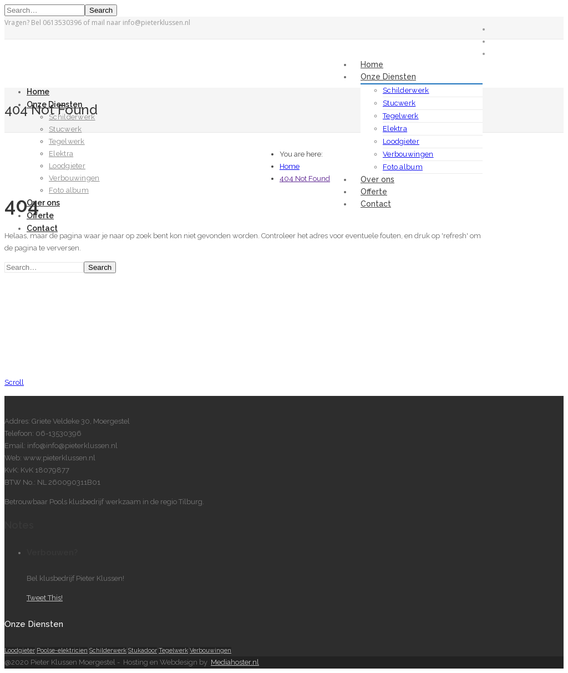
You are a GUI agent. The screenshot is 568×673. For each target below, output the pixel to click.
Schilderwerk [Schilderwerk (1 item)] (107, 650)
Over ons (377, 179)
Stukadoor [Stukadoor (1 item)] (142, 650)
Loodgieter (401, 141)
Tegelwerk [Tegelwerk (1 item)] (173, 650)
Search (101, 10)
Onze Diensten (388, 76)
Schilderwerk (406, 90)
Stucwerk (399, 103)
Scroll (14, 382)
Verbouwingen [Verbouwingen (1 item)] (210, 650)
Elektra (395, 128)
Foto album (403, 167)
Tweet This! (45, 598)
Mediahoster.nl (235, 662)
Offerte (374, 191)
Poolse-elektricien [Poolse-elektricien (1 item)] (62, 650)
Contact (376, 203)
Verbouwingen (408, 154)
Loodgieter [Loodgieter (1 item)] (19, 650)
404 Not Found (305, 178)
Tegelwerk (401, 116)
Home (372, 64)
